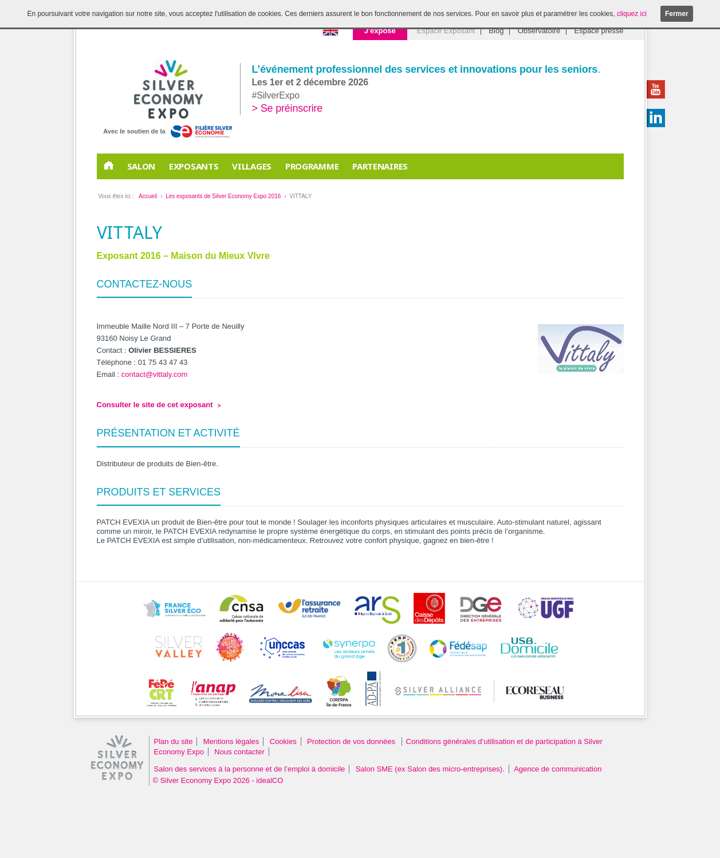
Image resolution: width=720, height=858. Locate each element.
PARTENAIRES (380, 166)
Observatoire (539, 30)
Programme (312, 166)
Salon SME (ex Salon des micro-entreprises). (430, 769)
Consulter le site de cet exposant (155, 404)
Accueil (148, 196)
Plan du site (173, 741)
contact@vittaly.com (154, 374)
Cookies (283, 741)
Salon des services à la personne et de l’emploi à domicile (249, 769)
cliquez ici (632, 14)
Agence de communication (557, 769)
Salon (141, 166)
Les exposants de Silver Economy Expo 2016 (223, 196)
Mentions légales (231, 741)
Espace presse (599, 30)
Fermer (676, 14)
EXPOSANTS (193, 166)
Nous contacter (239, 751)
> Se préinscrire (287, 108)
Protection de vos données (352, 741)
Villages (252, 166)
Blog (496, 30)
